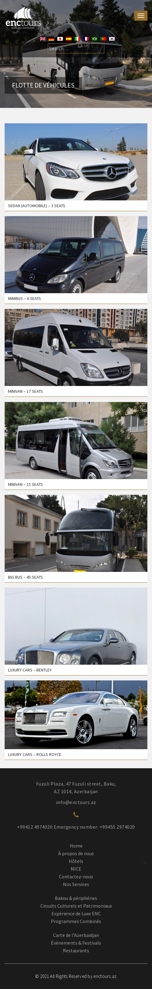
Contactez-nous (76, 876)
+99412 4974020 (34, 827)
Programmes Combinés (76, 921)
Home (76, 846)
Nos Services (76, 884)
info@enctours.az (76, 802)
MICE (76, 869)
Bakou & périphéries (76, 898)
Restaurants (76, 950)
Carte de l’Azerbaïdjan (76, 935)
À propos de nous (76, 853)
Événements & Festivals (76, 943)
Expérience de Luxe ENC (76, 913)
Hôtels (76, 861)
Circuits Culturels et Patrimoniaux (76, 906)
